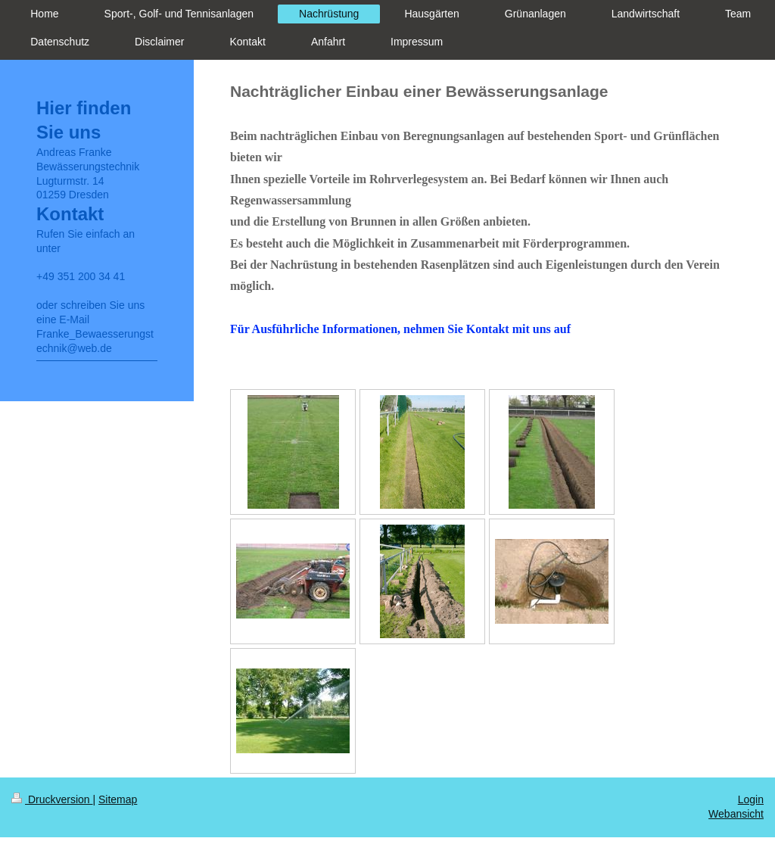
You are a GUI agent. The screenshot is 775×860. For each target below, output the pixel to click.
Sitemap (117, 799)
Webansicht (736, 814)
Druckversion (51, 799)
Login (751, 799)
